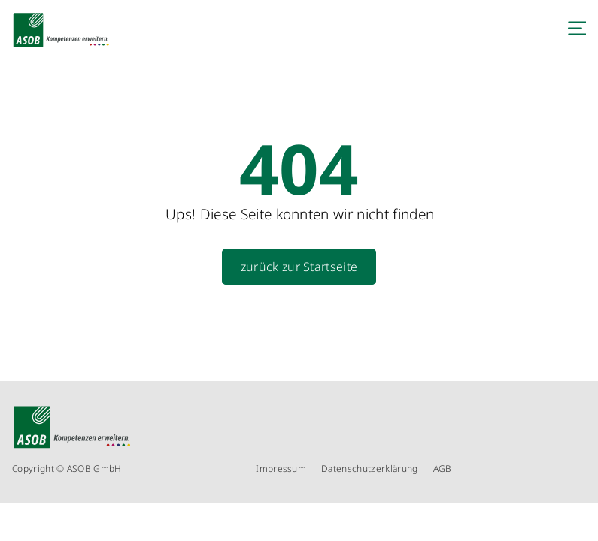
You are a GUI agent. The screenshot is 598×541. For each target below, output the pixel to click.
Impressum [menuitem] (281, 468)
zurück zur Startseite (299, 266)
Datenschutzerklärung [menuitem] (369, 468)
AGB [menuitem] (442, 468)
